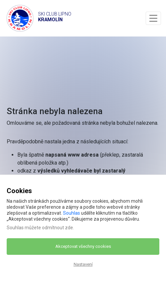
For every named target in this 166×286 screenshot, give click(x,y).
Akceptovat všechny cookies (83, 246)
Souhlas (71, 213)
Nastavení (83, 264)
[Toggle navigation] (153, 18)
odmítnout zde (57, 227)
